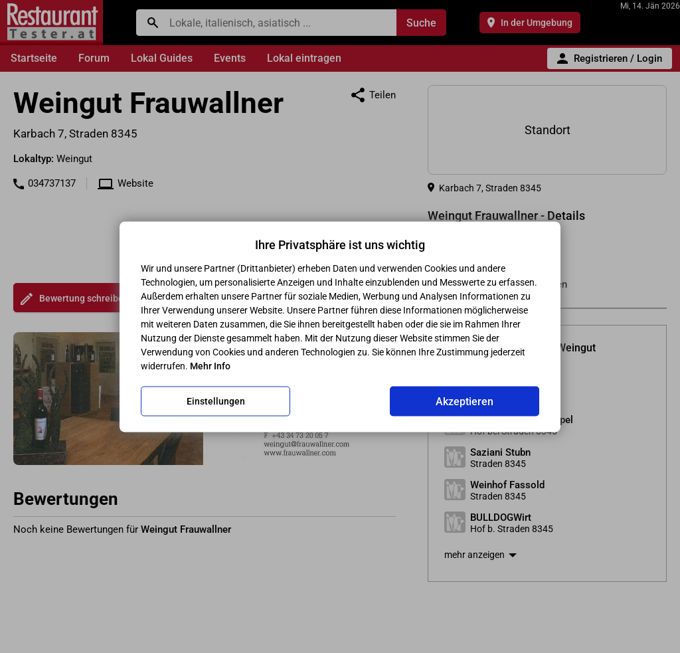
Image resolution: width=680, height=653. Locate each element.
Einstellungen (216, 401)
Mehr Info (210, 365)
